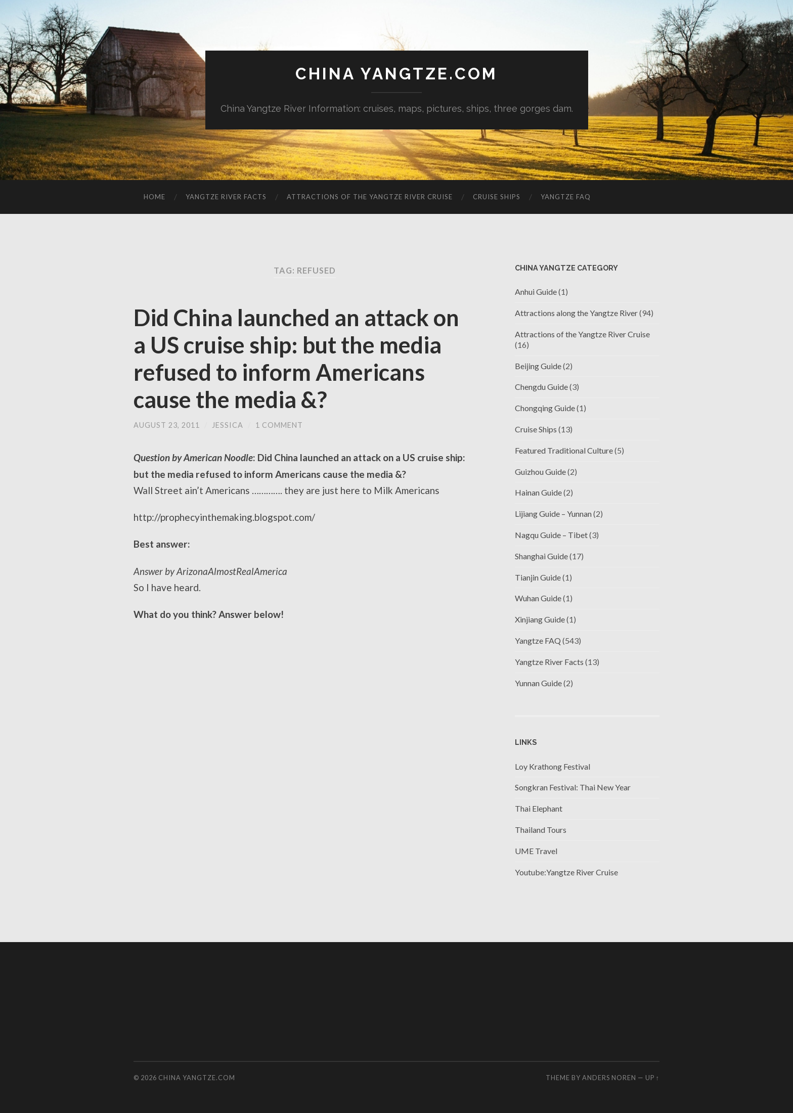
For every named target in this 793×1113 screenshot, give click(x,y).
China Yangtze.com (396, 73)
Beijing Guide (538, 366)
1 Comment (279, 425)
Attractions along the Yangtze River (576, 313)
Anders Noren (609, 1078)
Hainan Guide (538, 492)
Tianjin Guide (538, 577)
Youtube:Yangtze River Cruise (566, 872)
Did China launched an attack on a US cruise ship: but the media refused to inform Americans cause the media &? (296, 358)
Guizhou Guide (540, 471)
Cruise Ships (496, 197)
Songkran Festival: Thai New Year (573, 787)
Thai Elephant (538, 808)
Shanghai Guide (541, 556)
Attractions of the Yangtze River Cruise (370, 197)
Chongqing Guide (545, 408)
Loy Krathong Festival (552, 766)
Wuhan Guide (538, 598)
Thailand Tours (540, 829)
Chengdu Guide (541, 386)
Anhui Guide (536, 291)
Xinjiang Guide (540, 619)
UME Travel (536, 851)
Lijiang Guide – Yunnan (553, 513)
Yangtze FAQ (566, 197)
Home (154, 197)
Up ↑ (652, 1078)
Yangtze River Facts (226, 197)
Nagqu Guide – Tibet (551, 535)
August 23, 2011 (167, 425)
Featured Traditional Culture (564, 450)
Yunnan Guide (538, 683)
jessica (227, 425)
